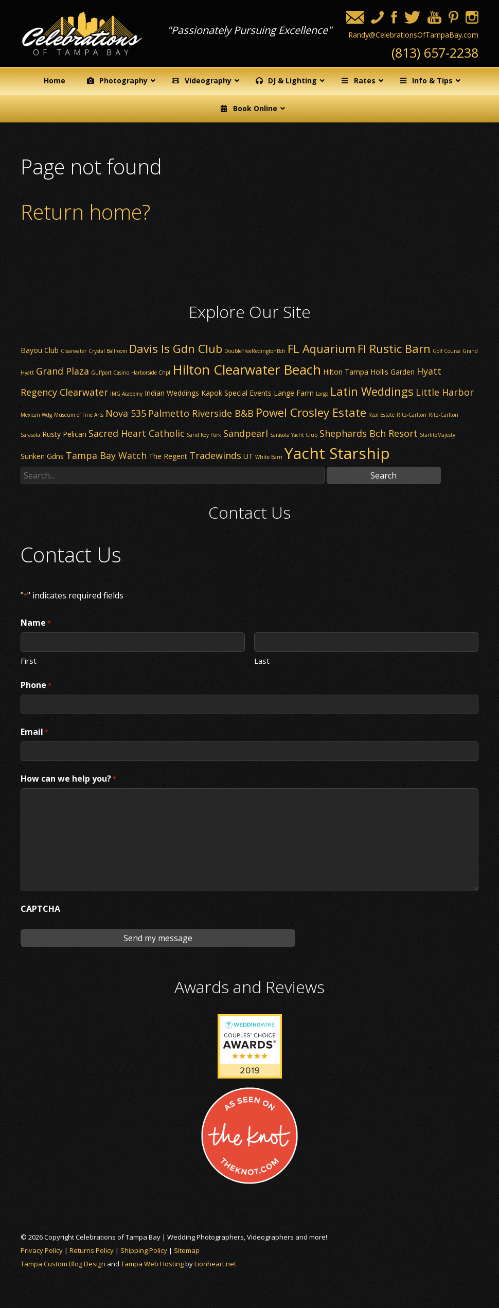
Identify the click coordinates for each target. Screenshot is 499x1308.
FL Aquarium (321, 348)
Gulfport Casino (110, 372)
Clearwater (73, 351)
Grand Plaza (62, 371)
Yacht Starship (337, 453)
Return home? (85, 212)
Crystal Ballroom (107, 351)
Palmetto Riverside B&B (201, 413)
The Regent (168, 456)
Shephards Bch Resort (368, 433)
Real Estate (381, 414)
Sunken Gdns (42, 456)
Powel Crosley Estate (311, 412)
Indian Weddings (172, 393)
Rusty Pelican (64, 434)
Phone (36, 685)
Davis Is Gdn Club (175, 348)
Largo (322, 393)
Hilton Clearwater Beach (246, 369)
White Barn (268, 457)
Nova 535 (125, 413)
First (29, 660)
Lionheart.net (215, 1263)
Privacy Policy (42, 1250)
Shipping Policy (143, 1250)
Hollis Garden (392, 372)
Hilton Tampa (345, 372)
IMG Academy (126, 393)
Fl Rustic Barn (394, 348)
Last (262, 660)
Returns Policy (91, 1250)
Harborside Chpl (150, 372)
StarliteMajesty (437, 434)
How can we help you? (68, 779)
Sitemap (187, 1250)
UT (248, 456)
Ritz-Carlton (411, 414)
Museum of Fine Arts (78, 414)
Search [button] (383, 475)
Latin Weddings (372, 391)
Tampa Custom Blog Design (63, 1263)
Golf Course (446, 351)
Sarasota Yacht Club (293, 434)
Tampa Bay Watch (106, 455)
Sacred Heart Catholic (136, 433)
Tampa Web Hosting (152, 1263)
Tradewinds (215, 455)
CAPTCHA (40, 908)
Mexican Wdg (36, 414)
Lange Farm (294, 393)
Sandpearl (245, 433)
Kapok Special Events (236, 393)
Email (34, 732)
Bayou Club (40, 350)
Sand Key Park (204, 434)
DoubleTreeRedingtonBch (255, 351)
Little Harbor (445, 392)
